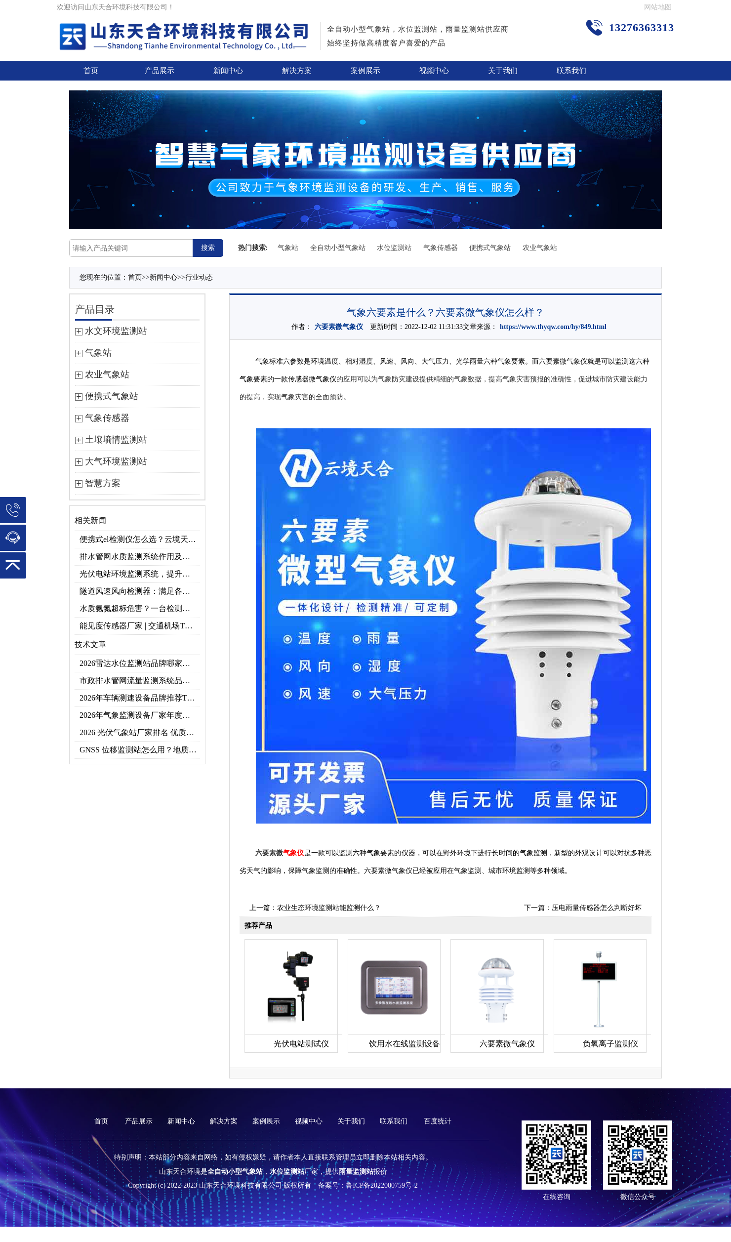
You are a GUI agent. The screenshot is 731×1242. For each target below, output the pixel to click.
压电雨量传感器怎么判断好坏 (597, 907)
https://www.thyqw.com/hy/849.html (553, 327)
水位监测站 (394, 247)
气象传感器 (440, 247)
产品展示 (159, 71)
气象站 (288, 247)
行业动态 (199, 277)
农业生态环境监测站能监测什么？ (329, 907)
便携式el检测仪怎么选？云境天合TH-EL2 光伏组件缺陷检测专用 (140, 539)
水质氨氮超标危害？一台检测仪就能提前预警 (140, 608)
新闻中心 (228, 71)
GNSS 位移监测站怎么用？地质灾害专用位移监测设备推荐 (140, 749)
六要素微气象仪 (339, 327)
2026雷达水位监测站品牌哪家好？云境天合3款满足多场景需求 (140, 663)
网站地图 (658, 7)
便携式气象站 (490, 247)
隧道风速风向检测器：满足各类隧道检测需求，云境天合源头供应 (140, 591)
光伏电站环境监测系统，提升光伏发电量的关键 (140, 574)
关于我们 (503, 71)
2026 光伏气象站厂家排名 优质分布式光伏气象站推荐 (140, 732)
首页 (90, 71)
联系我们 (571, 71)
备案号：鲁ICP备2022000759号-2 (367, 1185)
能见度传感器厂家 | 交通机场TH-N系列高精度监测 (140, 625)
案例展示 (365, 71)
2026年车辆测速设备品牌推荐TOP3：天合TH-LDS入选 (140, 698)
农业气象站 (540, 247)
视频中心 (434, 71)
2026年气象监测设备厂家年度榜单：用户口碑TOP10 (140, 715)
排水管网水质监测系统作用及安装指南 (140, 556)
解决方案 (297, 71)
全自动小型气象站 (338, 247)
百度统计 (437, 1121)
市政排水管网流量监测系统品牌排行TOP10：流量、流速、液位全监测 (140, 680)
